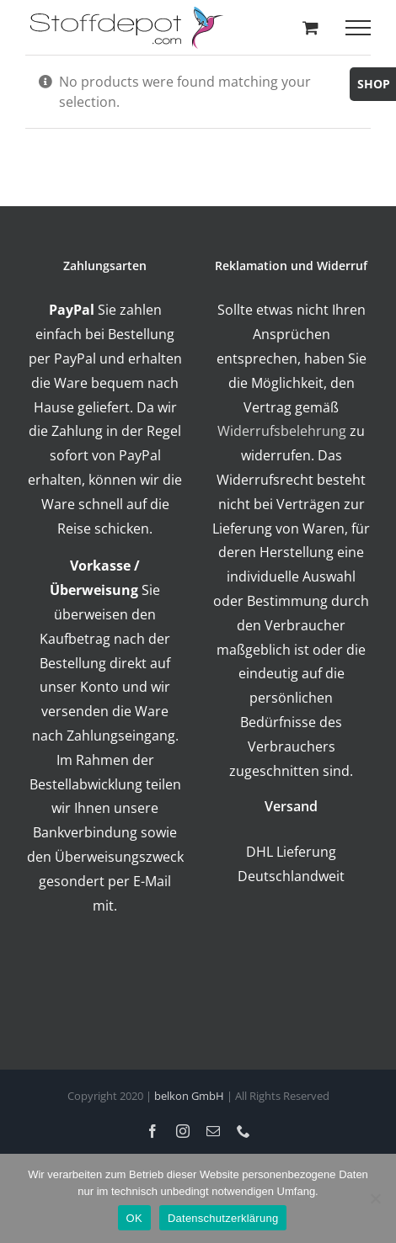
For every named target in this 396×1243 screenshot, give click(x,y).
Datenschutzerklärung (223, 1218)
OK (134, 1218)
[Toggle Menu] (358, 27)
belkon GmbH (189, 1095)
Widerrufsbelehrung (281, 431)
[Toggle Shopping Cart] (310, 27)
